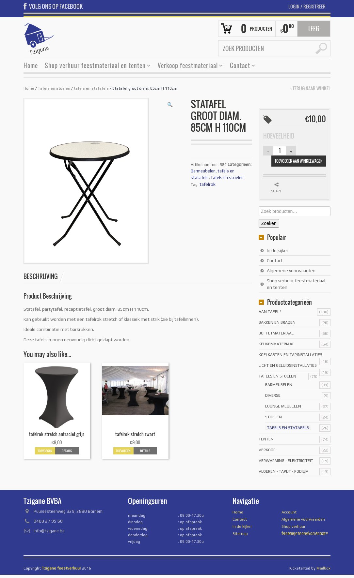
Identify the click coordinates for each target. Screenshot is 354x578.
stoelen (273, 417)
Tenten (266, 439)
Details (67, 450)
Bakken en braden (277, 322)
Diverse (273, 395)
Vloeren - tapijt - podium (284, 471)
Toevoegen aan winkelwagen (299, 161)
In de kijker (277, 250)
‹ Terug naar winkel (310, 88)
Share (276, 191)
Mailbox (323, 568)
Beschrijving (41, 276)
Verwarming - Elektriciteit (286, 460)
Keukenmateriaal (276, 344)
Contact (240, 66)
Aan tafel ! (270, 311)
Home (31, 65)
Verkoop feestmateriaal (188, 66)
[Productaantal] (280, 151)
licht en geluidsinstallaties (288, 365)
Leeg (313, 28)
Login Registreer (307, 6)
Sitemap (240, 533)
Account (289, 512)
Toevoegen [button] (45, 450)
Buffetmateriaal (276, 333)
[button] (170, 104)
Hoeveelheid (278, 136)
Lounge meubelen (283, 406)
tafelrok (208, 184)
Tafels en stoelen (54, 88)
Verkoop (267, 450)
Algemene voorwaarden (291, 270)
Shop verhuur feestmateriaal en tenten (95, 66)
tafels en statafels (91, 88)
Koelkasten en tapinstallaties (290, 354)
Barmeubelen (203, 171)
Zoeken (269, 223)
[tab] (44, 276)
